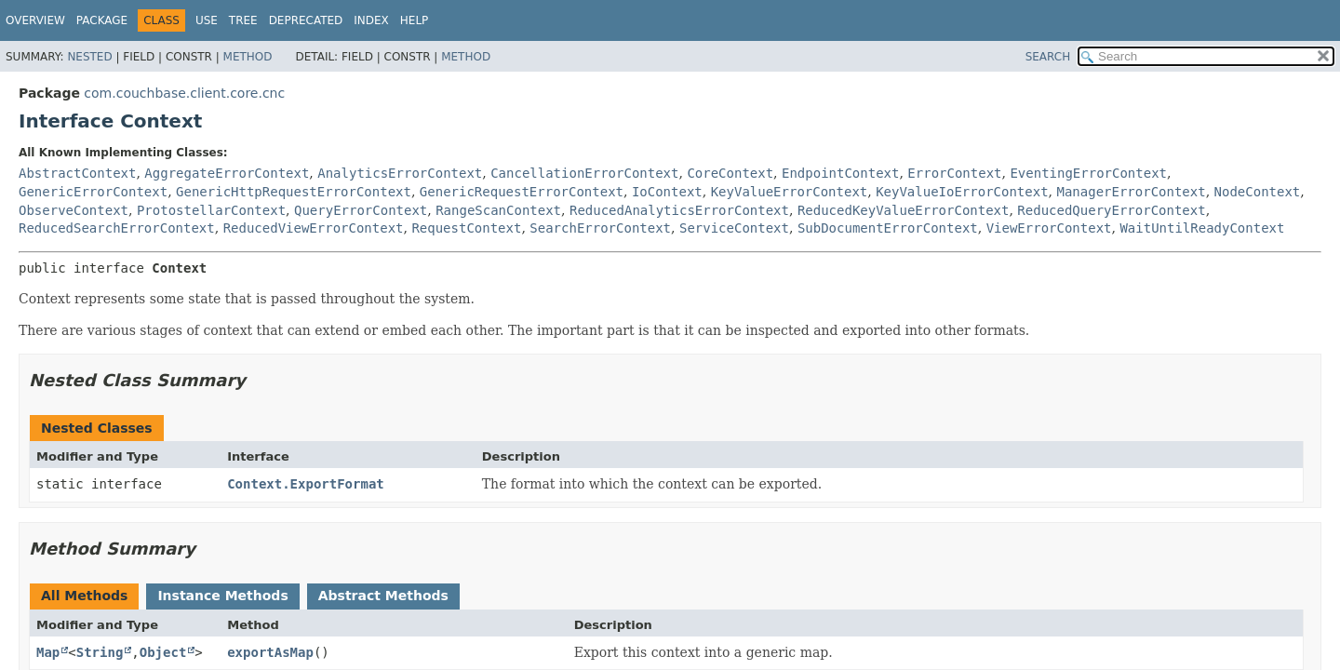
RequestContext (466, 228)
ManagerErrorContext (1131, 191)
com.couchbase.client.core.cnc (184, 93)
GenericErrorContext (93, 191)
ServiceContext (734, 228)
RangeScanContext (498, 210)
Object (163, 652)
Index (371, 20)
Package (101, 20)
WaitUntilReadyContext (1201, 228)
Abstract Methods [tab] (383, 595)
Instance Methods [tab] (222, 595)
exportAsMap (270, 652)
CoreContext (730, 173)
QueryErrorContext (360, 210)
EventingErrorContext (1088, 173)
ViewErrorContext (1049, 228)
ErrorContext (954, 173)
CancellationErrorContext (584, 173)
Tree (243, 20)
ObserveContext (73, 210)
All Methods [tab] (84, 595)
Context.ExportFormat (305, 483)
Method (248, 56)
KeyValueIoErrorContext (962, 191)
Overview (35, 20)
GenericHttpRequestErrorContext (293, 191)
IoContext (667, 191)
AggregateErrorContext (226, 173)
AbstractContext (77, 173)
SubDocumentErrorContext (887, 228)
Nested (89, 56)
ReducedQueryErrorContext (1111, 210)
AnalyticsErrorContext (399, 173)
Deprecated (306, 20)
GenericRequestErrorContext (521, 191)
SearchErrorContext (600, 228)
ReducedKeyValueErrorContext (903, 210)
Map (48, 652)
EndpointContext (840, 173)
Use (206, 20)
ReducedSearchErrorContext (117, 228)
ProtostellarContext (211, 210)
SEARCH (1048, 56)
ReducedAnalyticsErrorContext (679, 210)
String (100, 652)
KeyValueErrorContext (789, 191)
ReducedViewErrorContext (313, 228)
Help (414, 20)
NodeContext (1257, 191)
